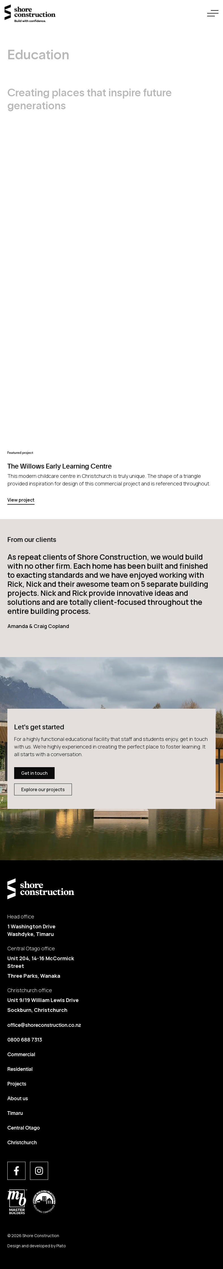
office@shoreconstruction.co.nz (44, 1024)
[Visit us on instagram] (39, 1171)
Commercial (21, 1054)
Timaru (15, 1112)
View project (21, 500)
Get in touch (34, 773)
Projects (16, 1083)
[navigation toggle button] (212, 13)
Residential (20, 1068)
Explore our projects (43, 789)
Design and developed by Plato (36, 1245)
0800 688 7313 (24, 1039)
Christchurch (22, 1142)
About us (17, 1098)
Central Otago (23, 1127)
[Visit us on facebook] (16, 1171)
